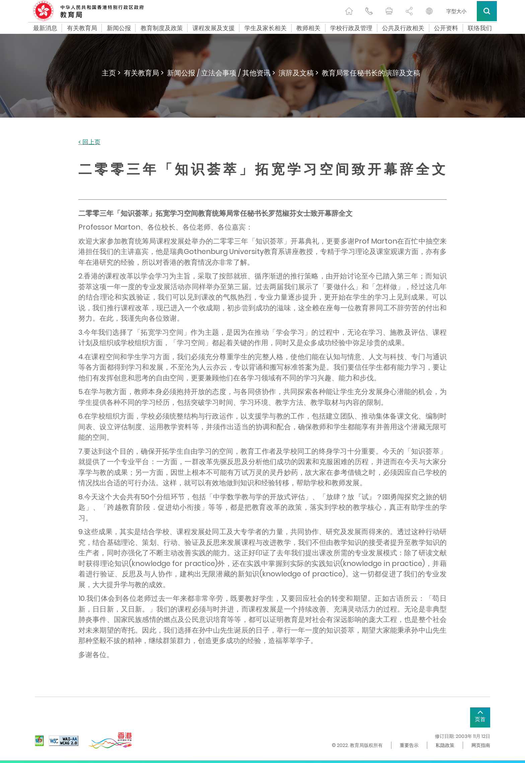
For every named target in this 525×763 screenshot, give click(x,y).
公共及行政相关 (403, 28)
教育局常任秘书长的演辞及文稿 (371, 73)
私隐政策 (445, 745)
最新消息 (45, 28)
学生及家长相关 (265, 28)
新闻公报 (119, 28)
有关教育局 (82, 28)
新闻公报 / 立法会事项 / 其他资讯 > (221, 73)
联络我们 (480, 28)
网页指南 (480, 745)
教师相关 (308, 28)
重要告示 (409, 745)
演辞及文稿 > (298, 73)
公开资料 (446, 28)
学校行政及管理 (351, 28)
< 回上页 (89, 142)
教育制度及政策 (162, 28)
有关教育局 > (144, 73)
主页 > (111, 73)
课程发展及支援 (214, 28)
